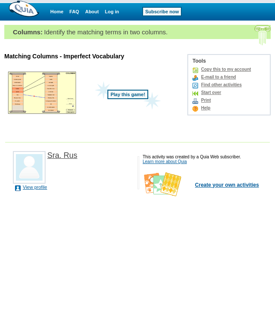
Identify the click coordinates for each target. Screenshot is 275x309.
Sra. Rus (62, 155)
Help (206, 108)
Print (206, 100)
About (92, 11)
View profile (35, 187)
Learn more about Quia (165, 161)
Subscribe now (162, 11)
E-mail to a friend (218, 77)
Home (57, 11)
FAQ (74, 11)
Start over (211, 92)
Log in (112, 11)
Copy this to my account (226, 69)
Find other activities (221, 84)
